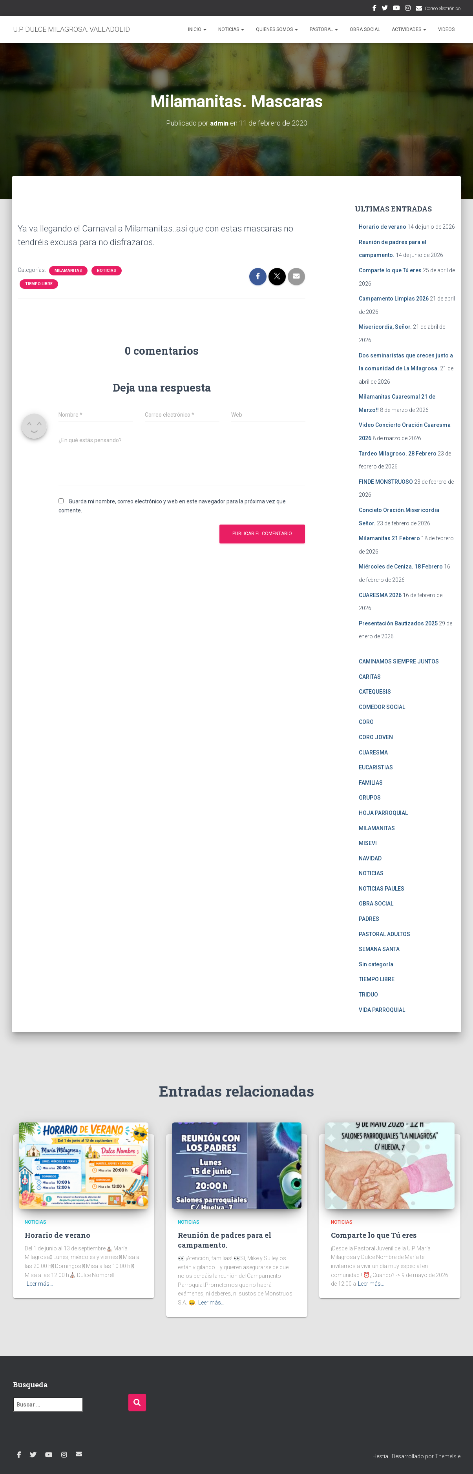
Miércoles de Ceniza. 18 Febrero (401, 566)
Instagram (408, 9)
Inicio (197, 29)
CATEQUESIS (375, 692)
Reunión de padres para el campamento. (224, 1240)
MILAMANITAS (68, 270)
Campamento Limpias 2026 (394, 298)
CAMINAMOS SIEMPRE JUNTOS (399, 661)
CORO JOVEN (376, 737)
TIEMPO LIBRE (39, 284)
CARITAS (370, 676)
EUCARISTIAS (376, 767)
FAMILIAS (371, 783)
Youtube (396, 9)
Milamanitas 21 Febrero (389, 538)
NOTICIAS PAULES (381, 888)
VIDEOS (446, 29)
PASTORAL (324, 29)
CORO (366, 722)
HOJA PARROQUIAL (383, 813)
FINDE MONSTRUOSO (386, 482)
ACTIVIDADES (409, 29)
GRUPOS (370, 797)
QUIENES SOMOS (277, 29)
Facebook (374, 9)
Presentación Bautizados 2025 (398, 623)
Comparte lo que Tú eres (390, 270)
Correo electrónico (442, 8)
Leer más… (40, 1284)
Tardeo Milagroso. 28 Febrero (397, 453)
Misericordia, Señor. (385, 327)
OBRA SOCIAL (365, 29)
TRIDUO (368, 994)
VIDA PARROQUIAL (382, 1009)
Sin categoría (376, 964)
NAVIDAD (370, 858)
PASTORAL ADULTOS (384, 934)
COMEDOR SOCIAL (382, 707)
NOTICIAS (231, 29)
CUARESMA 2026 (380, 595)
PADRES (369, 919)
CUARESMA (373, 752)
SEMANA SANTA (379, 949)
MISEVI (368, 843)
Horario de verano (382, 227)
